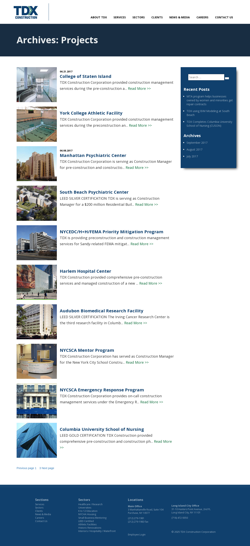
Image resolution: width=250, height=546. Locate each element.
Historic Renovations (89, 527)
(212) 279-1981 (136, 518)
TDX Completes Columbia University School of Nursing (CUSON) (209, 123)
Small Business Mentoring (92, 517)
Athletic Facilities (87, 524)
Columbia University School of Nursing (102, 429)
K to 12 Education (87, 511)
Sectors (138, 17)
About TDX (99, 17)
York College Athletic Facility (91, 113)
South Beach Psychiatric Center (94, 192)
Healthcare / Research (90, 504)
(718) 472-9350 (179, 517)
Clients (157, 17)
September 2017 (197, 142)
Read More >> (139, 88)
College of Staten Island (85, 76)
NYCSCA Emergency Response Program (102, 390)
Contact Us (224, 17)
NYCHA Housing (87, 514)
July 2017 (192, 156)
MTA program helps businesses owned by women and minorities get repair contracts (210, 100)
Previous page (25, 468)
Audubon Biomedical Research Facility (101, 311)
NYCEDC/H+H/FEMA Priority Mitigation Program (111, 231)
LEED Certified (86, 521)
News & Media (179, 17)
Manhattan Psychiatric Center (93, 155)
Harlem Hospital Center (85, 271)
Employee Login (137, 534)
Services (119, 17)
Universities (84, 507)
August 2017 (194, 149)
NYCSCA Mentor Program (87, 350)
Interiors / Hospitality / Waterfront (97, 531)
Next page (48, 468)
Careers (202, 17)
